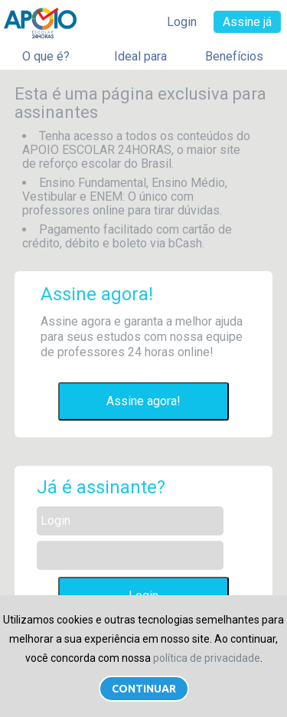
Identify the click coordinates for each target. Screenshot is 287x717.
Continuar (144, 689)
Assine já (247, 22)
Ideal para (140, 56)
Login (182, 22)
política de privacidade (206, 658)
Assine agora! (143, 401)
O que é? (46, 56)
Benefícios (234, 56)
